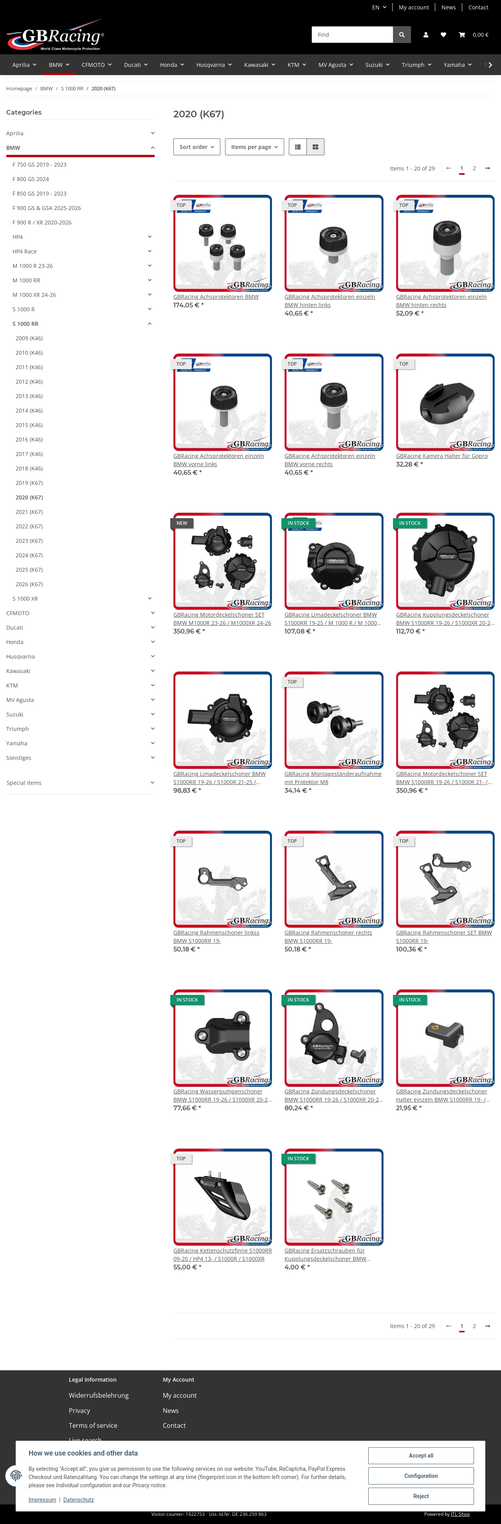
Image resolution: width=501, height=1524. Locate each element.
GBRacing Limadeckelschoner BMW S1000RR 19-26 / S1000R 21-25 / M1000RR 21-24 (219, 778)
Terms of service (93, 1425)
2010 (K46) (29, 352)
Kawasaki (18, 671)
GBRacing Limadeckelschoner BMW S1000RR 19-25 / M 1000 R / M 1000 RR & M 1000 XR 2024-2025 (331, 619)
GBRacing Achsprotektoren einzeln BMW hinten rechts (441, 301)
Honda (14, 642)
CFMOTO (17, 613)
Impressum (42, 1500)
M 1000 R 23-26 (33, 265)
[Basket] (473, 34)
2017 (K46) (29, 454)
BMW (13, 147)
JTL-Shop (460, 1514)
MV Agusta (20, 700)
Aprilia (14, 133)
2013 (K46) (29, 396)
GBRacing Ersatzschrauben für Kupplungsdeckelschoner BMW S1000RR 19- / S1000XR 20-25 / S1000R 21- (325, 1255)
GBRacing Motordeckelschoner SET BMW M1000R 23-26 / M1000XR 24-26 (222, 618)
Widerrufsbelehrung (99, 1395)
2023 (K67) (29, 540)
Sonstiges (18, 757)
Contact (478, 7)
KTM (12, 685)
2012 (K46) (29, 381)
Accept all (421, 1455)
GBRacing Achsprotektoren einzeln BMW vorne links (218, 460)
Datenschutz (78, 1500)
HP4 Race (25, 251)
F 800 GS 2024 (31, 179)
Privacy (79, 1410)
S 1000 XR (25, 598)
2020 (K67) (29, 497)
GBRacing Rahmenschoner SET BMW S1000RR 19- (444, 936)
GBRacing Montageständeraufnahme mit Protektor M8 (333, 778)
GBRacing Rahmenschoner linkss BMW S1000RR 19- (216, 936)
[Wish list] (443, 34)
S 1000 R (24, 309)
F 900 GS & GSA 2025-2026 (47, 208)
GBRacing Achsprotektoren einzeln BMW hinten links (330, 301)
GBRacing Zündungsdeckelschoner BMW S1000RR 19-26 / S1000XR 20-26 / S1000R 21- (333, 1096)
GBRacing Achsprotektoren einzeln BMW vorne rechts (330, 460)
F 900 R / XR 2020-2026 (42, 222)
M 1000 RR (26, 280)
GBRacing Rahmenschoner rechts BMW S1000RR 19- (328, 936)
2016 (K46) (29, 439)
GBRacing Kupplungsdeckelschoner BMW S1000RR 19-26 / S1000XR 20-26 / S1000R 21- (445, 619)
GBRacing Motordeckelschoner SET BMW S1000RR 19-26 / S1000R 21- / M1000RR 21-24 (442, 778)
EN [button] (376, 7)
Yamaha (16, 743)
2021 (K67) (29, 511)
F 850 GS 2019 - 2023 (40, 193)
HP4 (18, 237)
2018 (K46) (29, 468)
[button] (425, 34)
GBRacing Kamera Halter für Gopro (442, 456)
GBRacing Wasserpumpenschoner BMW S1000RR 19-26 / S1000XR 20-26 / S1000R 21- (222, 1096)
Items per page (251, 147)
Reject (421, 1496)
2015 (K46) (29, 425)
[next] (488, 168)
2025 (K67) (29, 569)
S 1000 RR (25, 323)
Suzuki (14, 714)
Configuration (421, 1476)
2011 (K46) (29, 367)
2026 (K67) (29, 584)
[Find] (352, 34)
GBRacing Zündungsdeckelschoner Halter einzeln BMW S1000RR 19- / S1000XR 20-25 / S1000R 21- (441, 1096)
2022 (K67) (29, 526)
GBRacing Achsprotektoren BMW (216, 296)
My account (414, 7)
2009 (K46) (29, 338)
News (449, 7)
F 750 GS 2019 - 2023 (40, 164)
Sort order (193, 147)
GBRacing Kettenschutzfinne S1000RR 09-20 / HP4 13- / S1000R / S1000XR (222, 1254)
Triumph (17, 728)
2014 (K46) (29, 410)
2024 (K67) (29, 555)
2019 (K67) (29, 482)
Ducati (14, 627)
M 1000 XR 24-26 (34, 294)
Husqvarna (20, 656)
